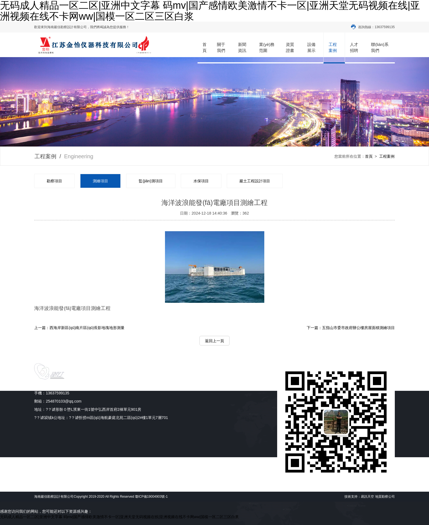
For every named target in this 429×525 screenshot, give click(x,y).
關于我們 (221, 47)
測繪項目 (100, 181)
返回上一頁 (214, 341)
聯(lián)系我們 (379, 47)
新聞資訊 (242, 47)
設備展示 (311, 47)
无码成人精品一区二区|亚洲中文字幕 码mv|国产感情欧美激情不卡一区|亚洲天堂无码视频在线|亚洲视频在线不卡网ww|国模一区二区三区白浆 (119, 517)
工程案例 (333, 47)
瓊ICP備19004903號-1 (151, 496)
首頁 (204, 47)
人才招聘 (354, 47)
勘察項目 (54, 181)
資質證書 (290, 47)
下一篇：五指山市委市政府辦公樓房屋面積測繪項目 (351, 327)
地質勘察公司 (385, 496)
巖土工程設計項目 (254, 181)
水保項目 (201, 181)
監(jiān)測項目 (151, 181)
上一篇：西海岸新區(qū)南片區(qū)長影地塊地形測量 (79, 327)
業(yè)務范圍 (266, 47)
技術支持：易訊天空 (359, 496)
